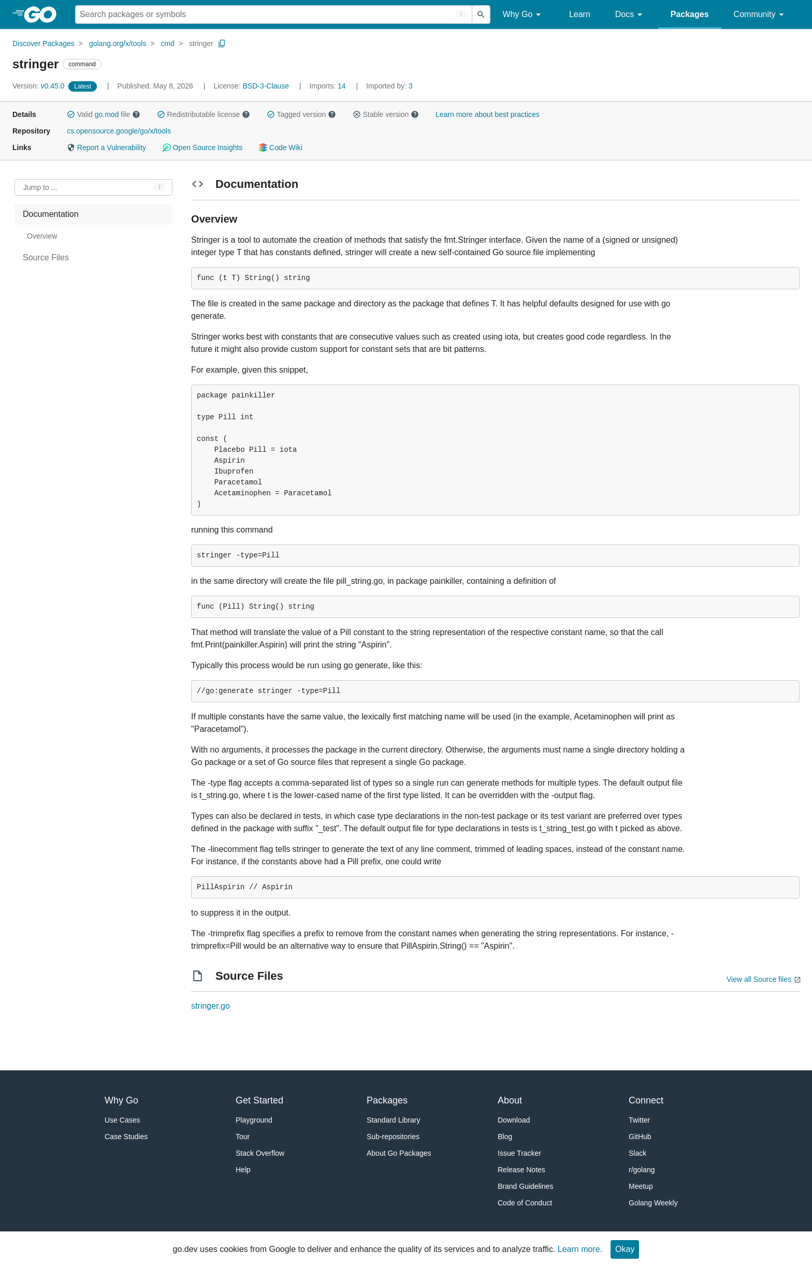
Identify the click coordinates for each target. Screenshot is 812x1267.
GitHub (640, 1136)
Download (514, 1120)
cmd (168, 43)
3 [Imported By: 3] (389, 86)
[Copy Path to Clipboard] (222, 43)
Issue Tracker (519, 1153)
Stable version (386, 114)
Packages (690, 14)
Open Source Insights (202, 147)
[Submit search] (481, 14)
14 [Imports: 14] (328, 86)
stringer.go (210, 1005)
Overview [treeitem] (42, 236)
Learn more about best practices (488, 114)
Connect (646, 1100)
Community (760, 15)
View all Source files (759, 979)
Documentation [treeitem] (51, 214)
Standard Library (394, 1120)
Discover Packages (43, 43)
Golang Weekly (653, 1203)
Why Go (523, 15)
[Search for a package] (273, 14)
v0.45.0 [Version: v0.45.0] (39, 86)
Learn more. (580, 1249)
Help (243, 1170)
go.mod (107, 114)
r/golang (642, 1170)
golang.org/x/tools (118, 43)
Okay (624, 1249)
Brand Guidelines (525, 1186)
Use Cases (122, 1120)
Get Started (259, 1100)
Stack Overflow (260, 1153)
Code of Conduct (525, 1203)
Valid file (103, 114)
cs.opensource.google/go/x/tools (119, 131)
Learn (579, 14)
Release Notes (521, 1170)
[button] (71, 114)
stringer (201, 43)
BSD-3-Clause (265, 86)
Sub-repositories (393, 1136)
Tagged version (301, 114)
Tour (243, 1136)
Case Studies (126, 1136)
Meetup (641, 1186)
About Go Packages (399, 1153)
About (510, 1100)
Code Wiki (280, 147)
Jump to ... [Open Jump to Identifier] (40, 187)
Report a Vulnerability (106, 147)
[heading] (43, 14)
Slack (637, 1153)
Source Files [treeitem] (46, 257)
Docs (630, 15)
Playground (254, 1120)
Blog (505, 1136)
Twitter (639, 1120)
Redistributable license (203, 114)
